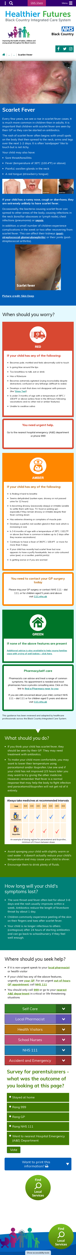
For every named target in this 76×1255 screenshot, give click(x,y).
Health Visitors (30, 1029)
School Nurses (30, 1039)
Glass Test (20, 390)
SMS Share (37, 3)
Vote (13, 1149)
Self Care (30, 1008)
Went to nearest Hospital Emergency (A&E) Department (37, 1138)
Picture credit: (18, 295)
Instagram (70, 48)
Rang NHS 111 (21, 1126)
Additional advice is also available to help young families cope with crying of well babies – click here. (37, 652)
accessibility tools (38, 1252)
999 (36, 989)
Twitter (65, 48)
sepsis (39, 220)
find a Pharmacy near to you (41, 688)
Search (11, 3)
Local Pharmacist (30, 1018)
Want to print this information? (36, 1164)
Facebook (58, 48)
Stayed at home (22, 1097)
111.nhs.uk (40, 596)
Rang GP (17, 1116)
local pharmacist (59, 967)
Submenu (5, 3)
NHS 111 (41, 984)
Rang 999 (17, 1107)
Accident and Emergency (30, 1060)
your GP (29, 980)
